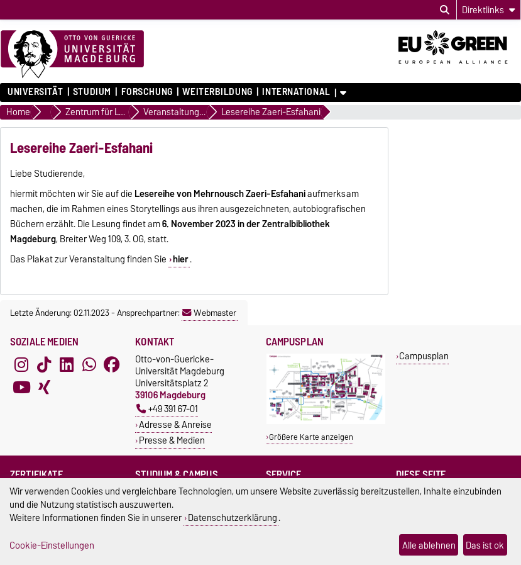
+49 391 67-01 (167, 409)
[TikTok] (44, 364)
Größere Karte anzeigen (311, 437)
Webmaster (209, 312)
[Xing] (44, 387)
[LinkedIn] (66, 364)
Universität (35, 91)
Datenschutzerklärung (232, 517)
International (296, 91)
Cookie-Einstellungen (51, 545)
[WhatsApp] (89, 364)
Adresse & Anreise (175, 424)
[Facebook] (112, 364)
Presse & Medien (172, 440)
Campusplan (424, 356)
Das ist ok (485, 545)
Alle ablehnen (429, 545)
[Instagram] (21, 364)
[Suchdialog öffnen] (444, 10)
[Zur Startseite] (72, 55)
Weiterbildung (217, 91)
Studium (92, 91)
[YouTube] (21, 387)
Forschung (147, 91)
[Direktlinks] (488, 10)
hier (181, 259)
